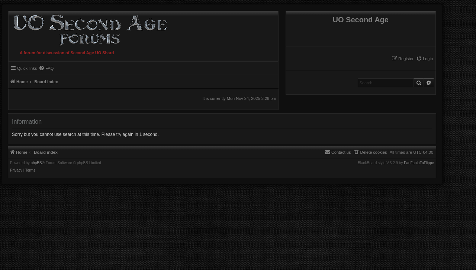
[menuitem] (424, 58)
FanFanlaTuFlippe (419, 163)
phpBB (36, 163)
